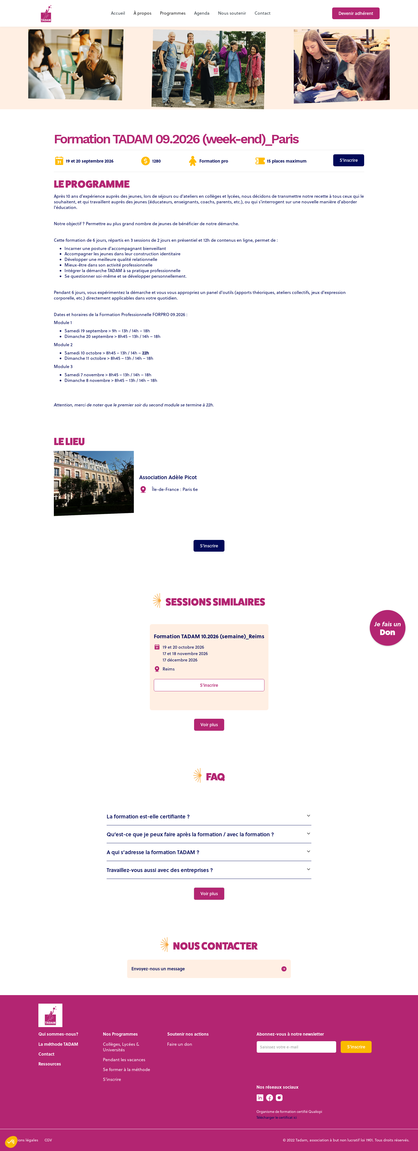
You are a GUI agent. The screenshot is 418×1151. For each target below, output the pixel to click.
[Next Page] (209, 893)
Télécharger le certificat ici (276, 1117)
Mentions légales (23, 1140)
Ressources (49, 1064)
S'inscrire (349, 160)
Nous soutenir (232, 13)
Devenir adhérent (356, 13)
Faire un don (179, 1044)
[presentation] (296, 1066)
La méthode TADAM (58, 1044)
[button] (142, 13)
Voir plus (209, 724)
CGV (48, 1140)
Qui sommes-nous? (58, 1034)
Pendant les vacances (124, 1060)
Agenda (202, 13)
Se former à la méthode (126, 1069)
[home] (46, 13)
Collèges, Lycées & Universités (121, 1047)
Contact (263, 13)
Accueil (118, 13)
